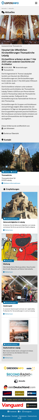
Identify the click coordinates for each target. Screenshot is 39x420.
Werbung (6, 264)
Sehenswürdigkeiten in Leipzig (14, 222)
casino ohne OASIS (12, 405)
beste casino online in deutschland (19, 399)
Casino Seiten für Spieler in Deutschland (19, 381)
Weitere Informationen (12, 183)
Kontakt (15, 416)
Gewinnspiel (7, 306)
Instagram (28, 411)
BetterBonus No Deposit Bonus (31, 393)
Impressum (23, 416)
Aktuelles (11, 8)
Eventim (31, 369)
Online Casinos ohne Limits (31, 405)
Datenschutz (32, 416)
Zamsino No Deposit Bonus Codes (7, 393)
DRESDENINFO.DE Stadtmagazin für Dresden (14, 368)
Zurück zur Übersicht (11, 133)
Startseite (10, 3)
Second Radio (20, 375)
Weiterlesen (9, 230)
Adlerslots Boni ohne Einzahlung (19, 393)
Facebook (13, 411)
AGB (19, 418)
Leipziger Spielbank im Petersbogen (19, 387)
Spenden (7, 416)
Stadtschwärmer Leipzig (11, 348)
